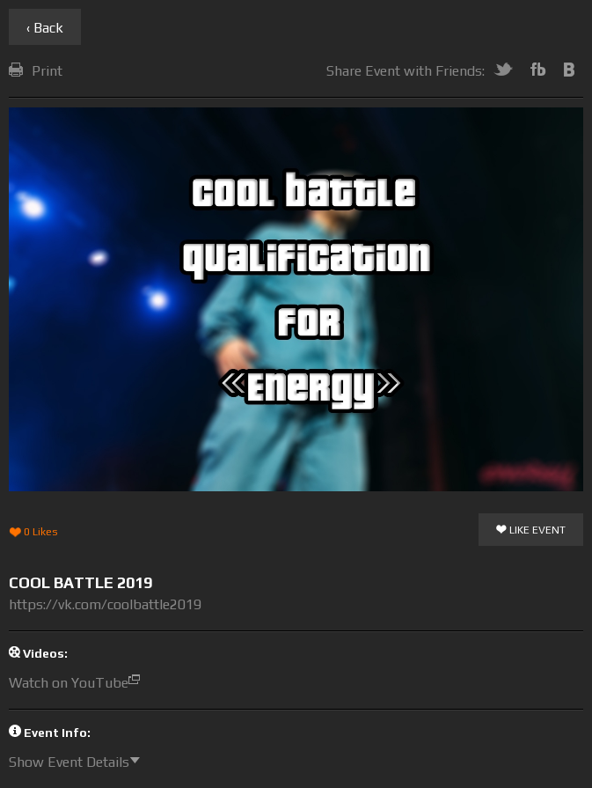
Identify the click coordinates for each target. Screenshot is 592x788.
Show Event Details (79, 762)
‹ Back (44, 27)
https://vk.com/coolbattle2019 (105, 604)
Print (35, 71)
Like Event (531, 531)
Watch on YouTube (79, 682)
